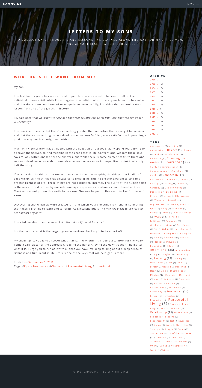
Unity (153, 345)
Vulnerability (178, 345)
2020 (152, 104)
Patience (170, 283)
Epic (27, 266)
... (157, 79)
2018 (152, 113)
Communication (169, 167)
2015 (152, 125)
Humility (184, 237)
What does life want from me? (55, 76)
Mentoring (180, 266)
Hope (157, 237)
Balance (172, 150)
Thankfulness (175, 333)
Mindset (154, 275)
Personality (156, 291)
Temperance (156, 333)
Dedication (156, 192)
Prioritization (168, 296)
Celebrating (156, 158)
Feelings (186, 212)
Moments (170, 275)
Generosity (171, 221)
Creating (168, 183)
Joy (156, 254)
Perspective (40, 266)
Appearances (157, 146)
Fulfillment (155, 221)
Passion (158, 283)
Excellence (177, 208)
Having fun (185, 233)
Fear (175, 212)
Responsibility (157, 321)
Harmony (155, 233)
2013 (152, 133)
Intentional (102, 266)
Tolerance (161, 337)
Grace (169, 225)
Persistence (175, 287)
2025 (152, 83)
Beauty (187, 150)
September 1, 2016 (41, 262)
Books (157, 154)
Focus (157, 216)
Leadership (182, 254)
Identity (158, 242)
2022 (152, 96)
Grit (156, 229)
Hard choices (181, 229)
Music (157, 279)
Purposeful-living (179, 304)
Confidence (177, 171)
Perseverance (157, 287)
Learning (160, 258)
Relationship (158, 312)
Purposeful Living (80, 266)
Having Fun (170, 233)
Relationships (181, 312)
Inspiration (156, 245)
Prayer (153, 296)
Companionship (158, 171)
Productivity (157, 300)
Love (179, 262)
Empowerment (157, 204)
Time (188, 333)
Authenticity (156, 150)
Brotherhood (172, 154)
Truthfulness (180, 341)
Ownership (184, 279)
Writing (165, 350)
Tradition (155, 341)
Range (153, 308)
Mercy (153, 271)
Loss (170, 262)
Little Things (156, 262)
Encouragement (178, 204)
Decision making (173, 187)
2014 (152, 129)
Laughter (167, 254)
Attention (173, 146)
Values (163, 345)
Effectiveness (182, 196)
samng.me (12, 4)
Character (58, 266)
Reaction (175, 308)
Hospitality (170, 237)
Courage (154, 183)
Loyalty (154, 266)
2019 (152, 108)
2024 (152, 88)
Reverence (184, 321)
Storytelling (182, 325)
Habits (165, 229)
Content (171, 179)
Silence (157, 325)
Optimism (169, 279)
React (164, 308)
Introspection (182, 250)
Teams (181, 329)
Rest (172, 321)
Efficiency (159, 200)
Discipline (171, 191)
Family (165, 212)
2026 (152, 79)
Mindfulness (176, 271)
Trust (167, 341)
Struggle (169, 329)
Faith (153, 212)
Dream (167, 196)
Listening (178, 258)
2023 (152, 92)
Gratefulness (183, 225)
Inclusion (171, 242)
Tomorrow (176, 337)
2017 (152, 117)
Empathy (173, 200)
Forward (172, 216)
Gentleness (156, 225)
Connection (170, 175)
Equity (164, 208)
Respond (170, 316)
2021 (152, 100)
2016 (152, 121)
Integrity (172, 245)
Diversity (155, 196)
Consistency (156, 179)
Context (184, 179)
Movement (184, 275)
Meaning (166, 266)
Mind (163, 271)
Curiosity (155, 187)
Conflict (154, 175)
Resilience (155, 316)
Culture (181, 183)
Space (169, 325)
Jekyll (124, 371)
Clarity (153, 167)
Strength (155, 329)
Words (153, 350)
